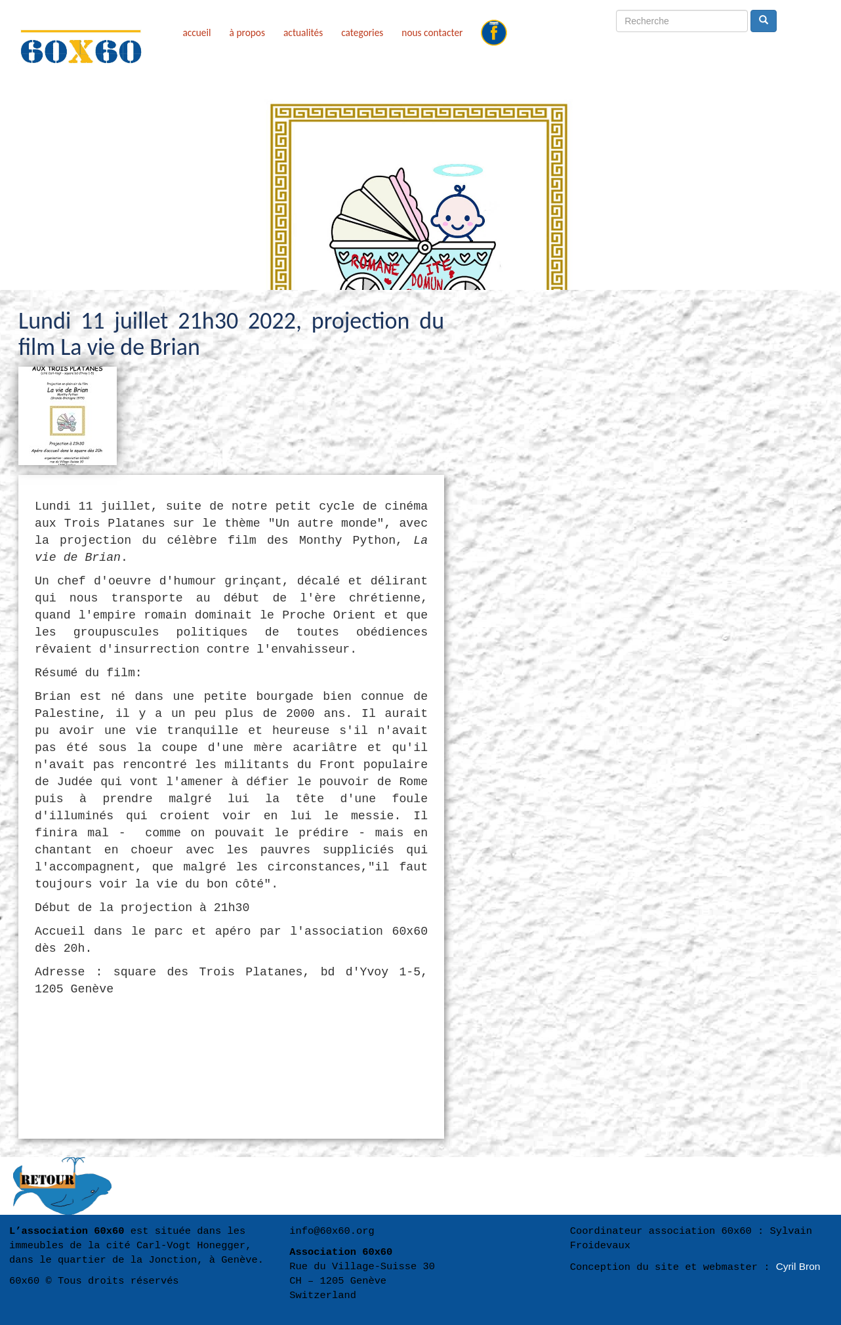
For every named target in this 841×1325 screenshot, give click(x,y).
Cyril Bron (798, 1266)
